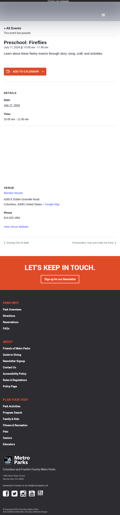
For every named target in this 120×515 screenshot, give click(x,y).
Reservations (10, 322)
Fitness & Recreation (15, 425)
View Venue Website (16, 226)
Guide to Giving (12, 354)
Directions (9, 316)
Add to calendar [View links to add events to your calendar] (26, 71)
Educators (9, 444)
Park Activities (11, 406)
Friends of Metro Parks (16, 348)
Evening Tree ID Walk (17, 242)
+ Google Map (51, 204)
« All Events (12, 28)
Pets (5, 431)
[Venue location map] (60, 153)
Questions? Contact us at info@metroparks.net (25, 485)
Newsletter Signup (14, 361)
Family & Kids (11, 419)
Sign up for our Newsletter (60, 279)
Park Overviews (12, 309)
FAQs (6, 328)
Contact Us (9, 367)
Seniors (7, 438)
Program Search (12, 412)
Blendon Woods (13, 193)
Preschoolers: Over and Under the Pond (93, 242)
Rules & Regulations (15, 380)
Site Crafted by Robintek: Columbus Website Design (25, 512)
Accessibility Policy (14, 373)
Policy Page (10, 386)
